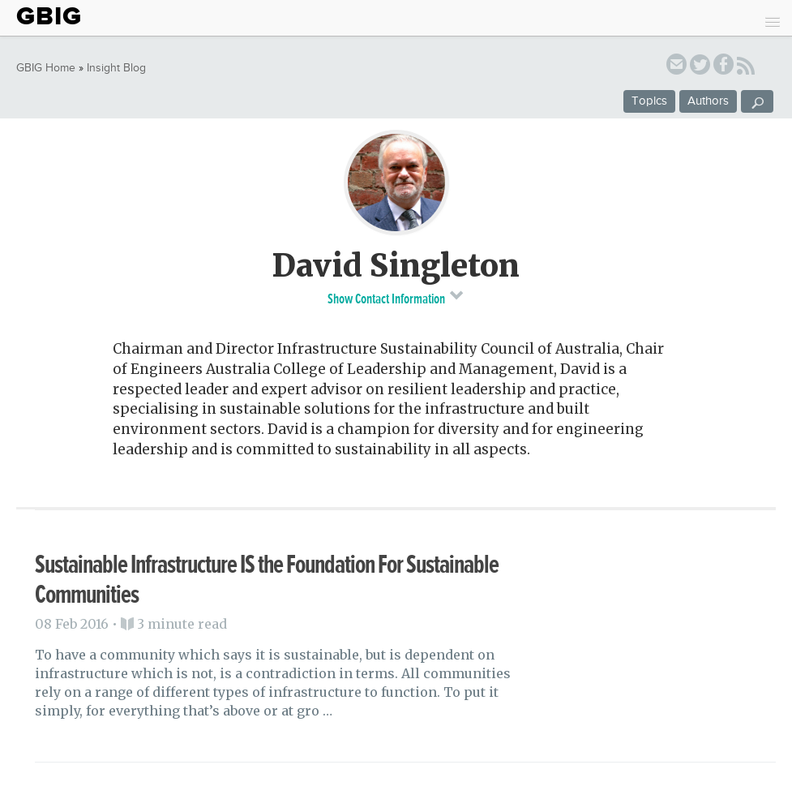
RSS (746, 68)
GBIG (49, 16)
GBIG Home (45, 68)
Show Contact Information (396, 297)
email (676, 67)
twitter (700, 67)
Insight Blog (116, 68)
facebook (723, 67)
